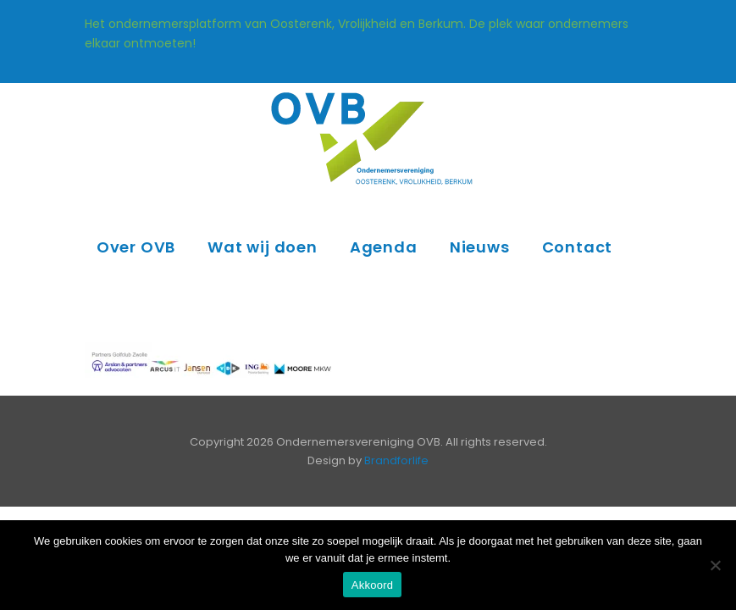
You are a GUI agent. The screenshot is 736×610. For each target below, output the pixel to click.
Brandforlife (396, 460)
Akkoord (372, 585)
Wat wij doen (263, 247)
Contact (577, 247)
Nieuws (480, 247)
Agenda (384, 247)
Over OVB (136, 247)
